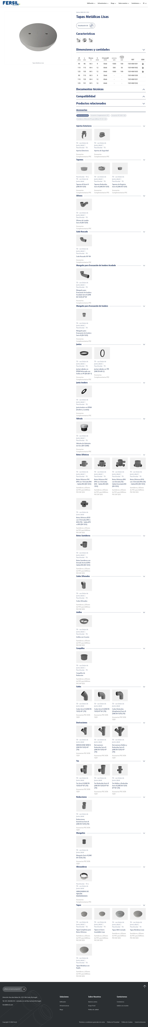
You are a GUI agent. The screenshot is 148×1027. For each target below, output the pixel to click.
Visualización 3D (85, 26)
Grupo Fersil (91, 1006)
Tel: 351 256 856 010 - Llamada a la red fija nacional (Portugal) (22, 1001)
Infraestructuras (64, 1006)
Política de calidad (93, 1010)
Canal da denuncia (140, 1022)
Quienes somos (92, 1002)
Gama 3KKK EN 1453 (82, 12)
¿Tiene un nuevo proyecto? (15, 989)
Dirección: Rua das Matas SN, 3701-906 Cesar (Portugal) (20, 997)
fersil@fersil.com (8, 1005)
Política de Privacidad (113, 1022)
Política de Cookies (127, 1022)
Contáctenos (120, 1002)
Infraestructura (102, 3)
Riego (112, 3)
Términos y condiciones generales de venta (92, 1022)
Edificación (90, 3)
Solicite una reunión (122, 1006)
